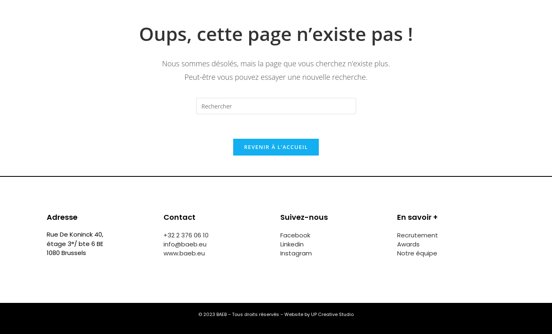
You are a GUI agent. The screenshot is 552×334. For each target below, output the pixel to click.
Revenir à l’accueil (276, 147)
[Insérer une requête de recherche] (276, 106)
